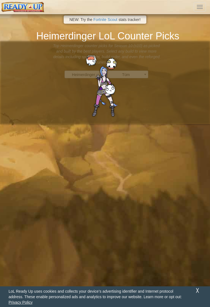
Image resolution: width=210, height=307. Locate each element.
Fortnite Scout (105, 19)
